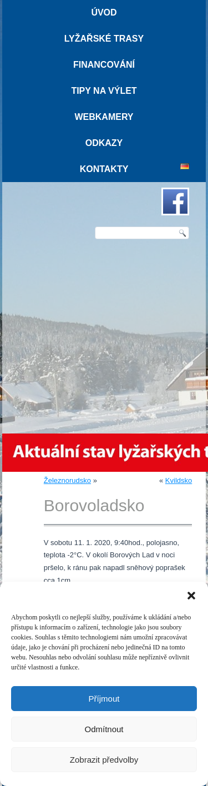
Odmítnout (103, 729)
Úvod (103, 12)
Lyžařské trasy (104, 38)
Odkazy (104, 143)
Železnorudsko (67, 480)
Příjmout (104, 698)
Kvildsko (178, 480)
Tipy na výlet (103, 90)
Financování (104, 64)
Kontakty (104, 169)
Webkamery (103, 117)
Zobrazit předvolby (104, 759)
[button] (191, 595)
